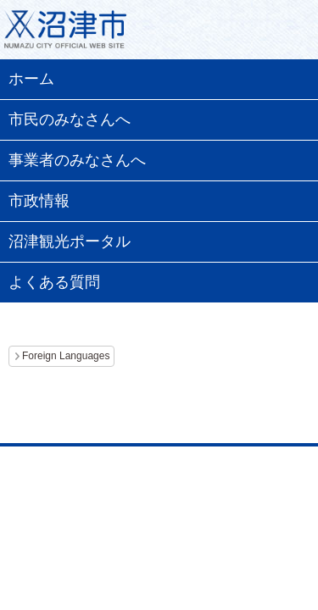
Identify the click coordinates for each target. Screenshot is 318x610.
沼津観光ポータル (69, 241)
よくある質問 (54, 282)
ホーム (31, 78)
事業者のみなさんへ (77, 160)
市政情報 (39, 200)
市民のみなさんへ (69, 119)
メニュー (284, 33)
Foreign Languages (65, 356)
